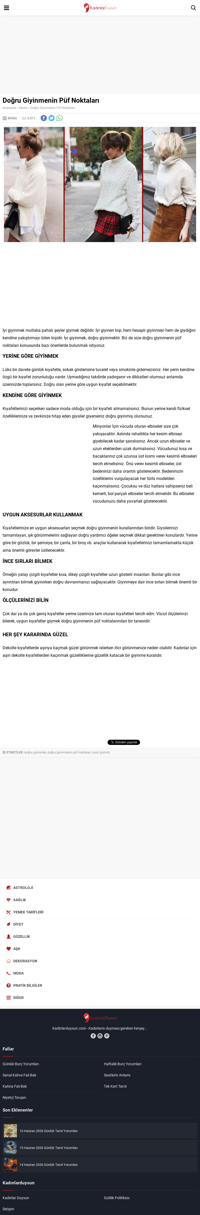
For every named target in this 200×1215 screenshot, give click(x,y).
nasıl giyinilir (101, 752)
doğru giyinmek (35, 752)
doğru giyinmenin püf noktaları (69, 752)
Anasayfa (9, 108)
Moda (23, 108)
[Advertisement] (100, 54)
